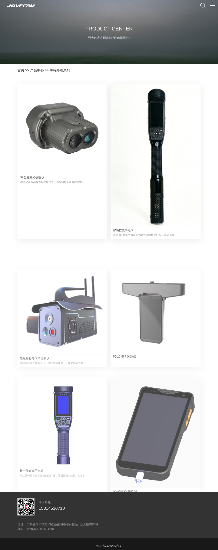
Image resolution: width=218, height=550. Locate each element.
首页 (20, 70)
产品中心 (37, 70)
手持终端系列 (60, 70)
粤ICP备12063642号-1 (108, 545)
